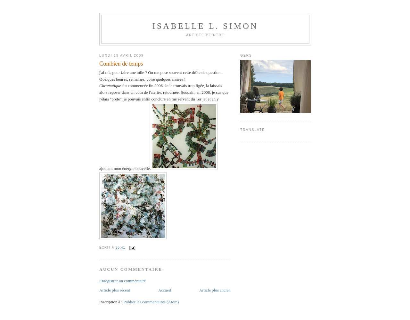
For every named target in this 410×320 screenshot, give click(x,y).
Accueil (164, 290)
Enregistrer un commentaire (122, 280)
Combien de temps (121, 63)
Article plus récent (114, 290)
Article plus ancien (215, 290)
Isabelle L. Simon (205, 26)
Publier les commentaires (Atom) (151, 302)
